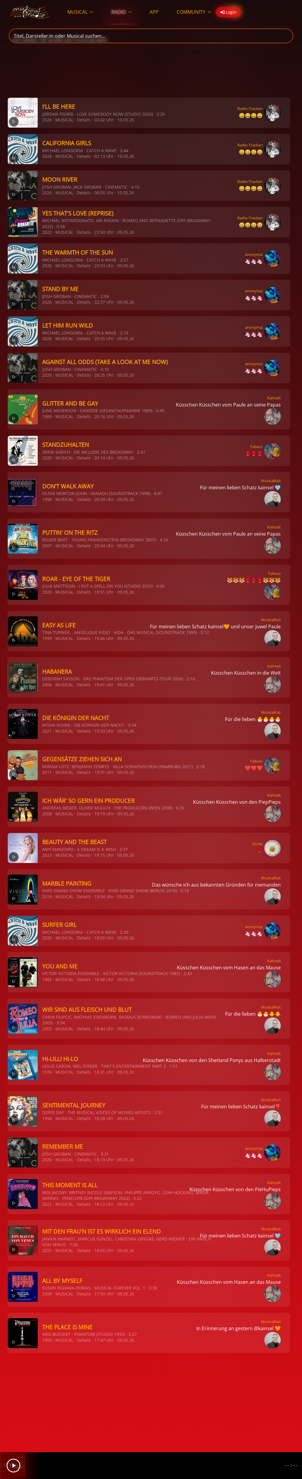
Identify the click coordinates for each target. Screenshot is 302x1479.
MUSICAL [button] (80, 12)
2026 (47, 120)
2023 (47, 855)
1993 (47, 1340)
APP (154, 12)
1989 (47, 416)
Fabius (256, 446)
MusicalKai (270, 480)
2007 (47, 545)
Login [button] (228, 12)
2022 (47, 232)
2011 (47, 772)
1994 (47, 1118)
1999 (47, 638)
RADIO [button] (121, 12)
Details (84, 120)
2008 (47, 814)
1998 (47, 499)
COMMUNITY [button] (194, 12)
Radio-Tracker (249, 108)
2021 (47, 731)
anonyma (253, 254)
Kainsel (273, 398)
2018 (47, 896)
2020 (47, 458)
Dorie (257, 844)
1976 (47, 1072)
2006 (47, 684)
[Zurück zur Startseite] (29, 12)
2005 (47, 1029)
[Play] (13, 1466)
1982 (47, 979)
